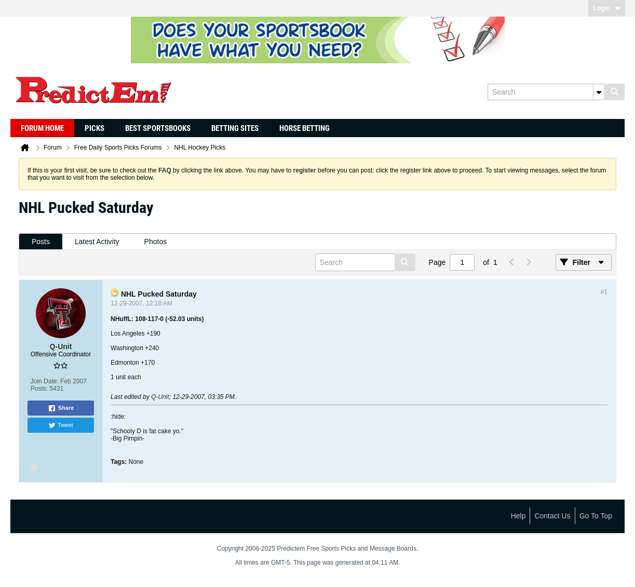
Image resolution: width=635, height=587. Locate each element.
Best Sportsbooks (158, 128)
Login (606, 8)
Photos (155, 241)
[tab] (40, 242)
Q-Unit (160, 397)
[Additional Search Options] (598, 92)
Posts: (39, 388)
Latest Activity (97, 241)
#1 (604, 292)
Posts (41, 241)
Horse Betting (304, 128)
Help (518, 516)
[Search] (546, 92)
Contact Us (552, 516)
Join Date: (45, 381)
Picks (94, 128)
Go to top (595, 516)
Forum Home (42, 128)
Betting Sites (235, 128)
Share (61, 408)
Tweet (60, 425)
